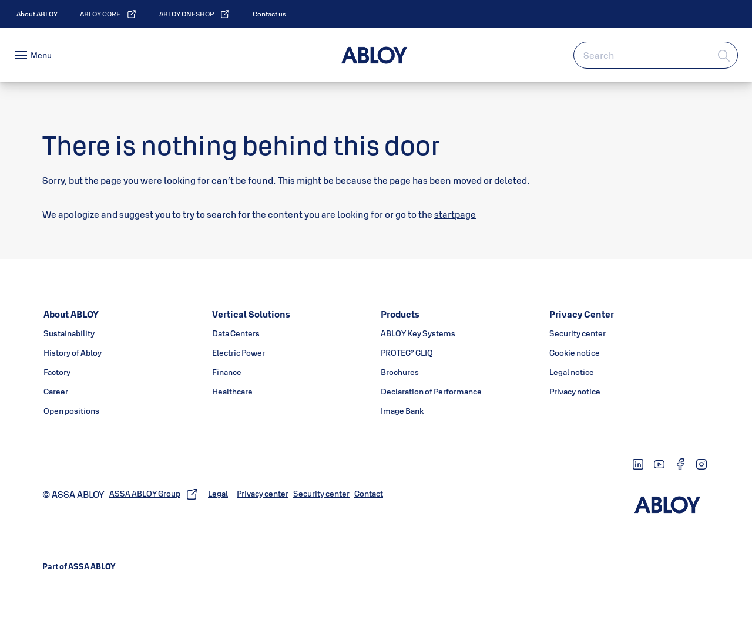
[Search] (724, 55)
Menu (41, 55)
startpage (455, 214)
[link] (37, 14)
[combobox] (655, 55)
